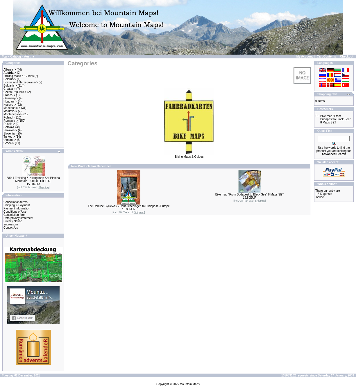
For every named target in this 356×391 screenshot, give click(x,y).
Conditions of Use (14, 211)
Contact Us (10, 227)
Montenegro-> (12, 114)
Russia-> (9, 123)
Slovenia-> (10, 133)
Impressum (10, 224)
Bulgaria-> (10, 85)
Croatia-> (9, 88)
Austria (29, 56)
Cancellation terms (15, 202)
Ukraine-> (9, 139)
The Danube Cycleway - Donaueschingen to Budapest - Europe (129, 206)
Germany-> (10, 98)
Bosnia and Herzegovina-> (20, 82)
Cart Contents (326, 56)
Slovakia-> (10, 130)
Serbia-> (9, 127)
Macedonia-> (11, 108)
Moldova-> (10, 111)
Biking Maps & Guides (19, 76)
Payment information (16, 208)
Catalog (15, 56)
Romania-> (10, 120)
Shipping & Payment (16, 205)
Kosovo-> (9, 104)
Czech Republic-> (14, 92)
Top (4, 56)
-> (9, 72)
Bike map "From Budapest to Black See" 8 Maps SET (249, 194)
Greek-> (8, 143)
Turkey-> (9, 136)
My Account (304, 56)
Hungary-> (10, 101)
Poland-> (9, 117)
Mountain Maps (190, 384)
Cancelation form (14, 214)
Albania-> (9, 69)
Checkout (346, 56)
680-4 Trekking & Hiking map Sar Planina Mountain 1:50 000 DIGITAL (33, 179)
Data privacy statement (18, 218)
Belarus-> (9, 79)
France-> (9, 95)
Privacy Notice (12, 221)
